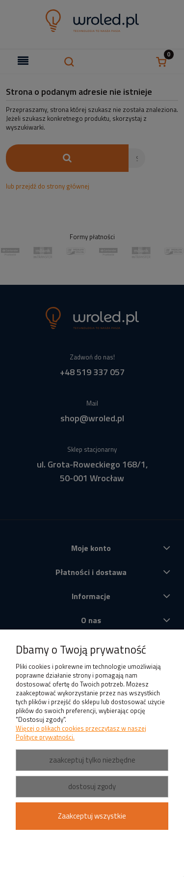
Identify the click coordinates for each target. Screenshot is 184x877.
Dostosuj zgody (92, 786)
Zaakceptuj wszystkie (92, 816)
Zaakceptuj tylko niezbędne (92, 760)
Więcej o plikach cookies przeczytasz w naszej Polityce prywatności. (81, 732)
